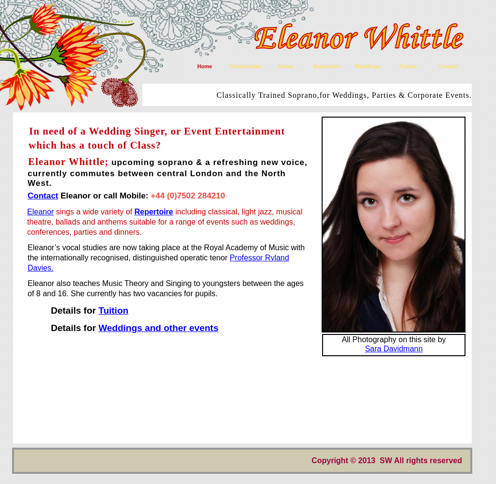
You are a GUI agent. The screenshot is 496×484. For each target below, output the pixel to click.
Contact (43, 195)
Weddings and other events (158, 328)
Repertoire (153, 212)
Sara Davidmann (393, 349)
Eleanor (40, 212)
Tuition (113, 310)
